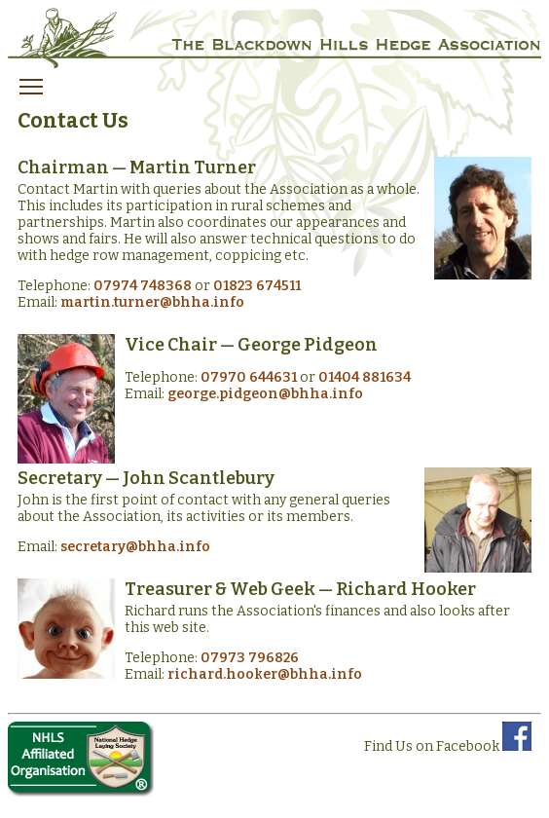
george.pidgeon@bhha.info (265, 394)
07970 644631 (249, 377)
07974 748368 (142, 286)
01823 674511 (257, 286)
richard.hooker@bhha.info (264, 674)
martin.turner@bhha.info (152, 302)
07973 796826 (250, 658)
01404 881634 (364, 377)
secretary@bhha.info (135, 547)
